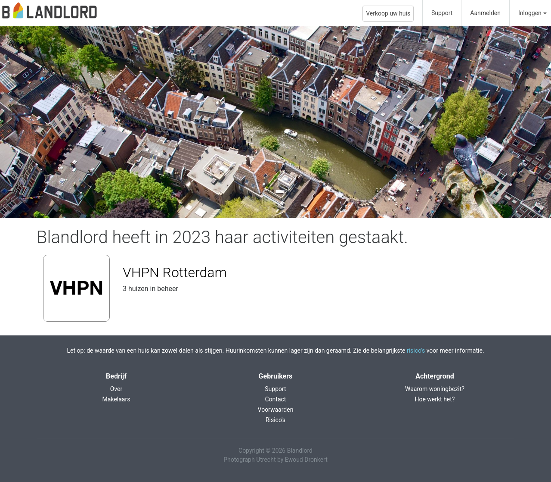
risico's (416, 350)
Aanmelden (485, 12)
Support (441, 12)
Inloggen (530, 12)
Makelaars (116, 399)
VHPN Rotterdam (175, 272)
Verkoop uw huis (388, 13)
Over (116, 388)
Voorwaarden (276, 409)
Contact (275, 399)
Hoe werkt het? (435, 399)
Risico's (275, 419)
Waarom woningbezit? (434, 388)
